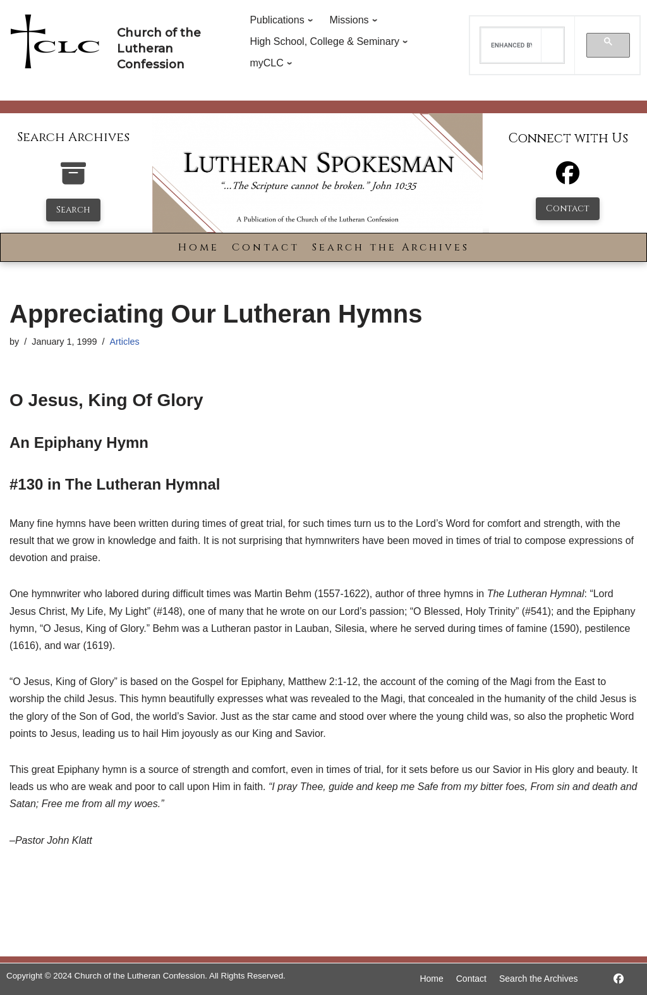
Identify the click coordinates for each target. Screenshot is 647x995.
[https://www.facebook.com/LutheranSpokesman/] (619, 978)
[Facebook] (567, 179)
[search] (511, 45)
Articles (124, 342)
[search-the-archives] (73, 180)
